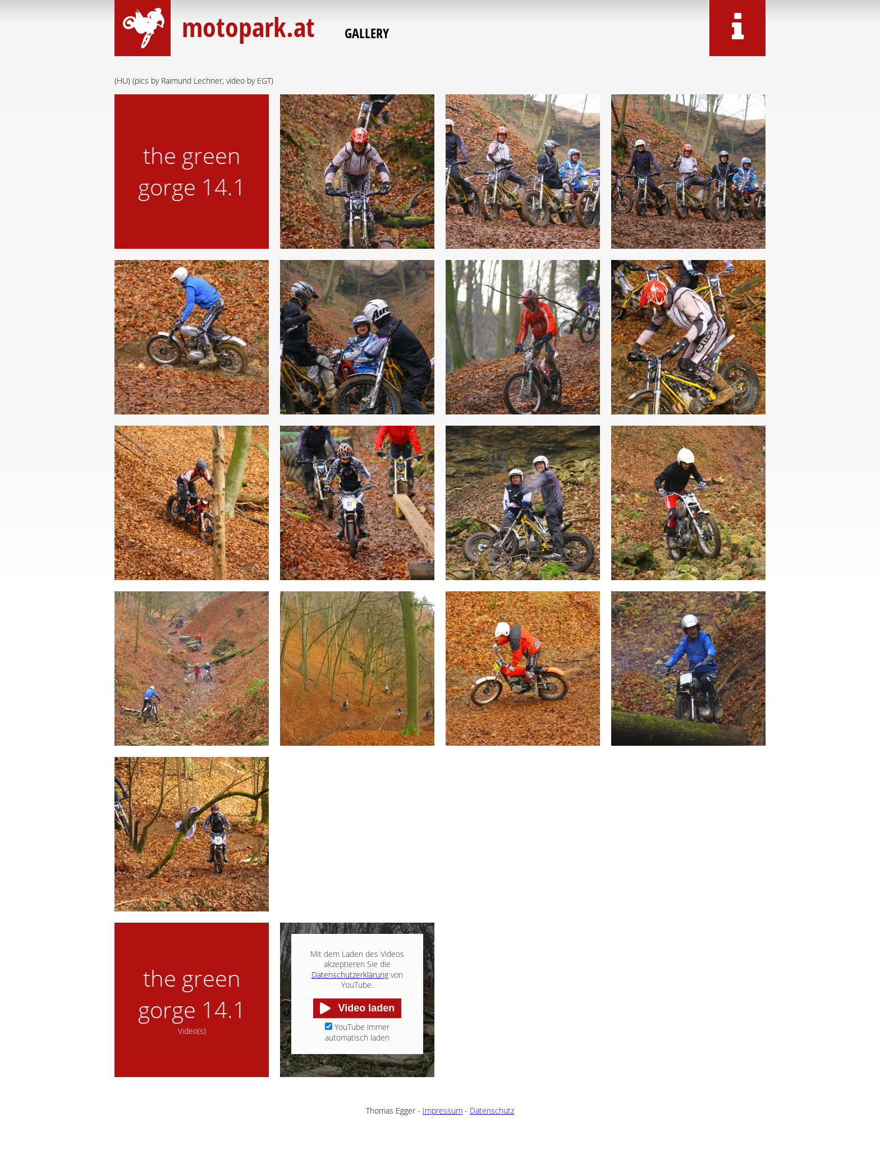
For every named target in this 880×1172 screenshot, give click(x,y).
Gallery (367, 33)
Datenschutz (492, 1110)
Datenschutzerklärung (349, 974)
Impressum (442, 1110)
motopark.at (246, 26)
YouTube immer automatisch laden (357, 1032)
